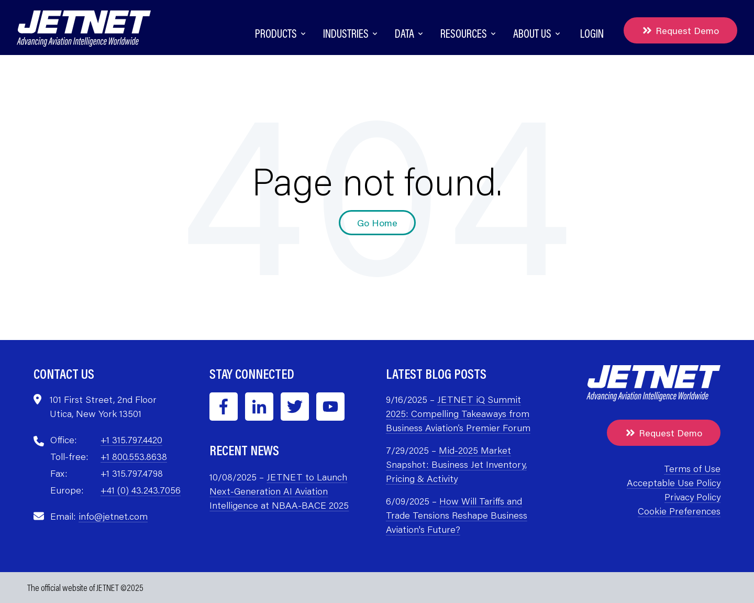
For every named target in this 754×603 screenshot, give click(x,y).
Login (592, 33)
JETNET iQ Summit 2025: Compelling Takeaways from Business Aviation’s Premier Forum (458, 413)
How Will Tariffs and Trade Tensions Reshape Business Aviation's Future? (456, 515)
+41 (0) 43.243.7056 (141, 490)
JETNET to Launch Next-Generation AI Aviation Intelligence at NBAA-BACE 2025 (279, 490)
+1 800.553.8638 (134, 456)
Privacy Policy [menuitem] (692, 496)
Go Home (377, 222)
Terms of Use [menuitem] (692, 468)
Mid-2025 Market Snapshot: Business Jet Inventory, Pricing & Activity (456, 464)
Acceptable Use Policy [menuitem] (673, 482)
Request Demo (680, 30)
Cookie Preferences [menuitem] (679, 511)
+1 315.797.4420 (131, 439)
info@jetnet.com (113, 516)
